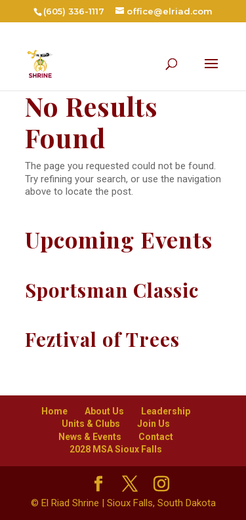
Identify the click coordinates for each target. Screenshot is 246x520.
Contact (155, 436)
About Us (104, 411)
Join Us (153, 423)
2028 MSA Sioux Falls (116, 449)
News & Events (89, 436)
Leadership (165, 411)
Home (54, 411)
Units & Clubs (91, 423)
